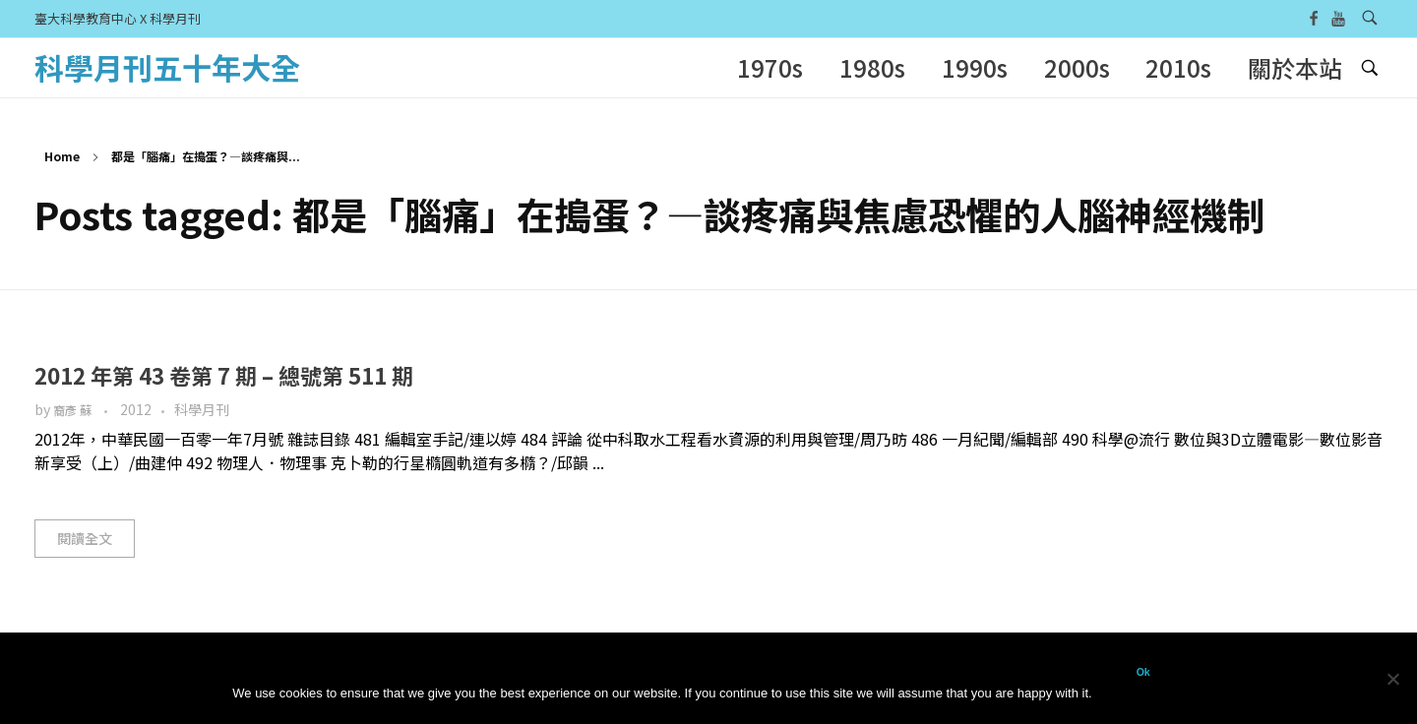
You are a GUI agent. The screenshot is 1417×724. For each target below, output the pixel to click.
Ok (1143, 672)
